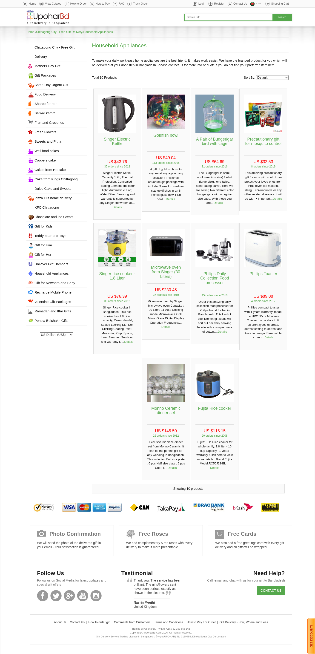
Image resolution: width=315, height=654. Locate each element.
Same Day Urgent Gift (51, 85)
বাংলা (259, 3)
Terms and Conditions (168, 622)
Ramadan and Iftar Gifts (52, 311)
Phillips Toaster (263, 273)
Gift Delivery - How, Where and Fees (244, 622)
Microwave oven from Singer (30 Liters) (166, 272)
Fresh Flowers (45, 132)
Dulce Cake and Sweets (52, 188)
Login (201, 3)
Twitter (56, 595)
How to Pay (103, 3)
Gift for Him (43, 245)
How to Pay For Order (201, 622)
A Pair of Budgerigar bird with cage (214, 141)
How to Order (78, 3)
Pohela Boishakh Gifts (51, 321)
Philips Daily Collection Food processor (214, 278)
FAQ (121, 3)
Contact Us (240, 3)
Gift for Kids (43, 226)
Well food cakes (46, 151)
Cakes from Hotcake (50, 170)
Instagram (96, 595)
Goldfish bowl (166, 135)
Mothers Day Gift (47, 66)
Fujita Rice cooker (214, 408)
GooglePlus (69, 595)
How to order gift (99, 622)
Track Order (140, 3)
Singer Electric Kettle (117, 141)
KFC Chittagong (46, 207)
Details (117, 207)
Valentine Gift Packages (52, 302)
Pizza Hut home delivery (53, 198)
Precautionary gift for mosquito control (263, 141)
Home (32, 3)
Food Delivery (45, 94)
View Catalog (53, 3)
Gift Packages (45, 75)
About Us (60, 622)
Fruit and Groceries (49, 122)
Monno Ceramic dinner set (165, 410)
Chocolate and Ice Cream (54, 217)
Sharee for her (45, 104)
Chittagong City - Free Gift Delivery (59, 32)
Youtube (82, 595)
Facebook (42, 595)
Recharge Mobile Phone (53, 292)
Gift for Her (42, 254)
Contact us (271, 590)
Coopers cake (45, 160)
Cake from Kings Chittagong (56, 179)
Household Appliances (98, 32)
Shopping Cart (280, 3)
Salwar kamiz (44, 113)
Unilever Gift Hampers (51, 264)
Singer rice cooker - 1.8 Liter (117, 276)
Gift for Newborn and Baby (54, 283)
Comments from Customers (132, 622)
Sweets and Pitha (47, 141)
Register (219, 3)
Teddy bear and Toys (50, 236)
